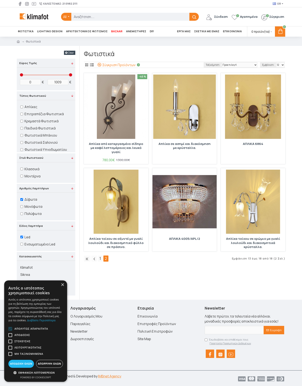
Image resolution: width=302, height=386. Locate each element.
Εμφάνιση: (268, 65)
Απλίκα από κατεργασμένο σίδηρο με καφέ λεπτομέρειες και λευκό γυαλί (116, 148)
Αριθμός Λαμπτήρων (34, 188)
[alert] (35, 331)
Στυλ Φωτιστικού (31, 158)
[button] (10, 329)
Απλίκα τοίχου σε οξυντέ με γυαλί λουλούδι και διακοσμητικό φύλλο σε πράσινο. (116, 243)
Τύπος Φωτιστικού (32, 96)
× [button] (62, 285)
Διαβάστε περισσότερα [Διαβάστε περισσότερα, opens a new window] (41, 320)
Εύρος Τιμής (28, 63)
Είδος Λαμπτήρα (31, 226)
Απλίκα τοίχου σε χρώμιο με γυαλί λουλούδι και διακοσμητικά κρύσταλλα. (253, 243)
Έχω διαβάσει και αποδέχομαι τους (228, 341)
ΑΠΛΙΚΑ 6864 (253, 144)
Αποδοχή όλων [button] (21, 363)
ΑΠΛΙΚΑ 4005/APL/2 (184, 239)
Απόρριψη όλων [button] (49, 363)
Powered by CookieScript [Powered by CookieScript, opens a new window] (35, 377)
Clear (71, 52)
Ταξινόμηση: (213, 65)
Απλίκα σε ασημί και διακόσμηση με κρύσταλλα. (185, 146)
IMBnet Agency (109, 376)
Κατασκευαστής (30, 256)
